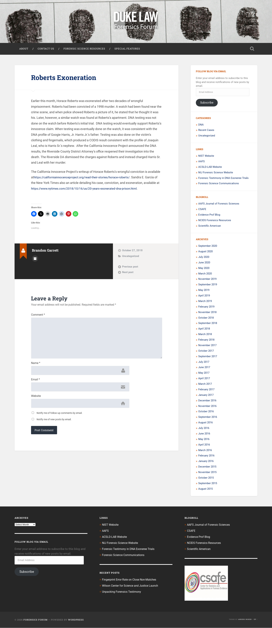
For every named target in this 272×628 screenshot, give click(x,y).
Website (36, 399)
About (23, 49)
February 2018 (206, 340)
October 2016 (206, 412)
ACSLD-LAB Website (210, 167)
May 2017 (203, 373)
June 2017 (204, 368)
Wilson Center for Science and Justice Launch (132, 585)
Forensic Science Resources (84, 49)
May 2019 (203, 290)
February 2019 (206, 307)
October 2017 (206, 351)
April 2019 (204, 296)
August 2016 (205, 423)
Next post (127, 272)
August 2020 (205, 252)
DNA (201, 125)
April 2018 (204, 329)
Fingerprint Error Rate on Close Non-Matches (131, 579)
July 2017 (203, 362)
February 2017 (206, 390)
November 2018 (207, 312)
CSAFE (202, 209)
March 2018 (205, 334)
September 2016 (207, 417)
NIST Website (206, 156)
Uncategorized (130, 256)
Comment (38, 315)
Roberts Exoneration (65, 78)
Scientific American (209, 226)
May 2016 (203, 439)
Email (35, 383)
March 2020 (205, 274)
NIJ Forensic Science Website (215, 173)
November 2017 (207, 346)
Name (35, 366)
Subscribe (206, 103)
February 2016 (206, 456)
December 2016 (207, 401)
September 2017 (207, 357)
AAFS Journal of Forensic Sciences (218, 204)
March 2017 (205, 384)
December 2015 (207, 467)
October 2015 (206, 478)
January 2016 (206, 461)
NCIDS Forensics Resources (214, 220)
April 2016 (204, 445)
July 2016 (203, 428)
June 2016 (204, 434)
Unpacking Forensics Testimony (123, 591)
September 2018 (207, 324)
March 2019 (205, 301)
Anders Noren (245, 619)
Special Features (127, 49)
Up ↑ (255, 619)
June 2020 (204, 263)
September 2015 (207, 484)
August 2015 (205, 489)
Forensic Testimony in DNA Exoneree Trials (223, 178)
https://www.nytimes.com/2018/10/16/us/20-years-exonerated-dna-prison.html (86, 189)
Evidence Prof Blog (209, 215)
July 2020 (203, 257)
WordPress (76, 619)
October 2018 (206, 318)
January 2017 (206, 395)
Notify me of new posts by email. (54, 423)
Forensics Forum (35, 619)
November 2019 (207, 279)
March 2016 (205, 450)
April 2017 (204, 379)
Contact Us (46, 49)
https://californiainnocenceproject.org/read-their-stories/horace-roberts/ (83, 178)
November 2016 (207, 406)
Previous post (130, 267)
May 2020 (203, 268)
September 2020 (207, 246)
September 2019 (207, 285)
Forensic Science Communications (218, 184)
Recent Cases (206, 130)
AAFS (201, 162)
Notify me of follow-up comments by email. (59, 417)
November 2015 (207, 472)
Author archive (35, 259)
